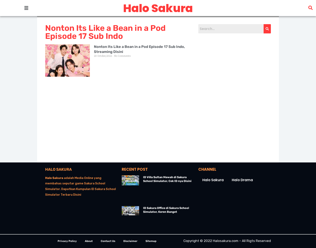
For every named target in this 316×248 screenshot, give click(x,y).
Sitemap (151, 241)
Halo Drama (242, 180)
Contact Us (108, 241)
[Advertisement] (228, 97)
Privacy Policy (67, 241)
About (89, 241)
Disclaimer (130, 241)
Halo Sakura (58, 169)
